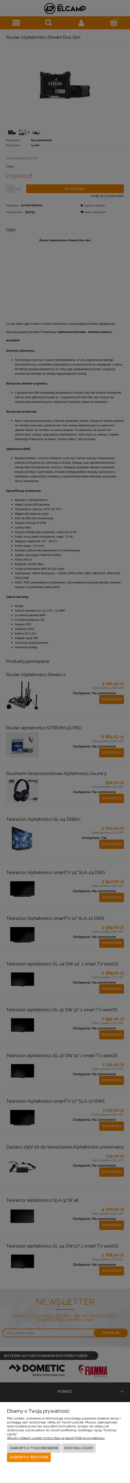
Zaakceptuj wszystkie (29, 1457)
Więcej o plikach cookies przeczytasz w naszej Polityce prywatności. (56, 1438)
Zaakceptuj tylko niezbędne (34, 1448)
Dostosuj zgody (78, 1448)
